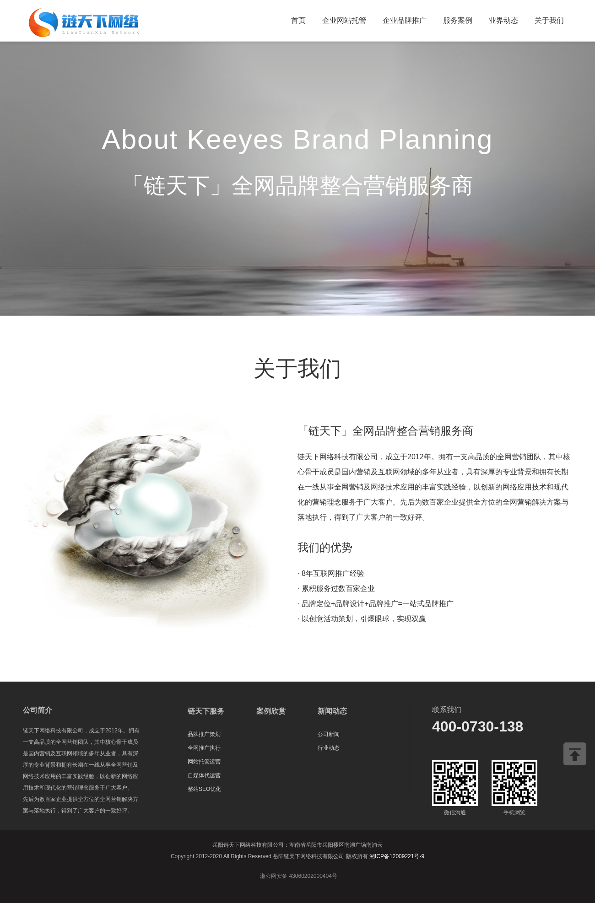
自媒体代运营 (204, 775)
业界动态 (503, 20)
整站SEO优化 (204, 789)
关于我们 (549, 20)
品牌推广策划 (204, 734)
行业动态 (329, 748)
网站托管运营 (204, 761)
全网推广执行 (204, 748)
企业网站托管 (344, 20)
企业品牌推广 (405, 20)
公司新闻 (329, 734)
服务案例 (457, 20)
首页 (298, 20)
